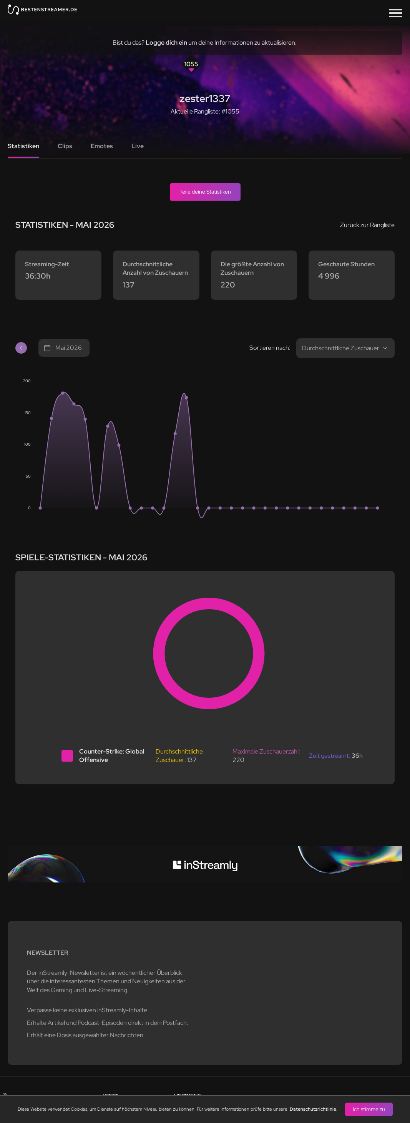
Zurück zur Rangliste (367, 225)
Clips (65, 146)
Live (137, 146)
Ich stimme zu (369, 1109)
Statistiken (23, 146)
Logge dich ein (166, 42)
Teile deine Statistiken (205, 191)
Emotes (102, 146)
